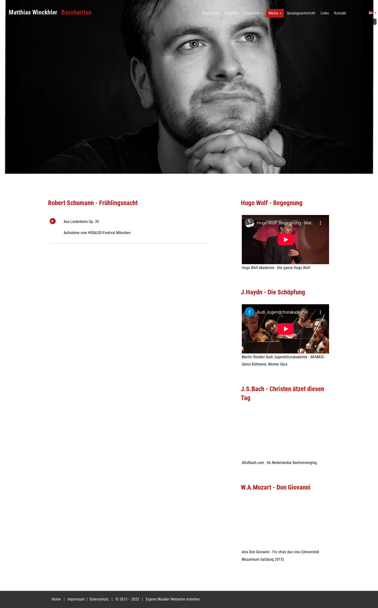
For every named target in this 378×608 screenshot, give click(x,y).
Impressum (77, 599)
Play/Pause (53, 221)
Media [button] (275, 13)
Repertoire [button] (253, 13)
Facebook (372, 22)
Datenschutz (99, 599)
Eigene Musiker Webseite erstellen (173, 599)
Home (56, 599)
